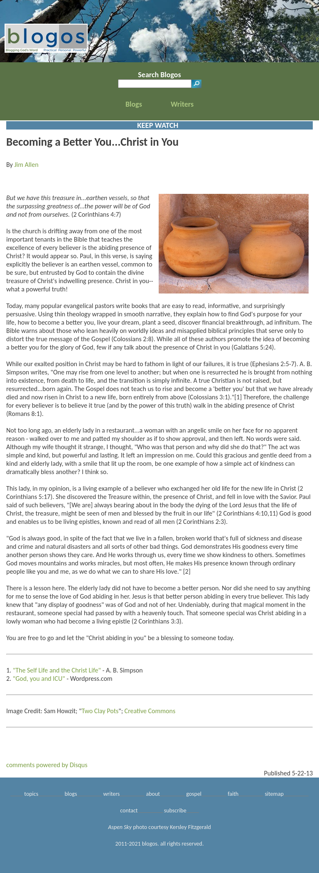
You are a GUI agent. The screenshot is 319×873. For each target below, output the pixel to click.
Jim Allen (26, 165)
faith (233, 793)
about (153, 793)
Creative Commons (150, 711)
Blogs (133, 104)
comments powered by (47, 765)
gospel (193, 793)
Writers (182, 104)
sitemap (274, 793)
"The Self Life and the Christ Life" (57, 670)
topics (31, 793)
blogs (70, 793)
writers (111, 793)
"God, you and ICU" (39, 678)
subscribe (175, 810)
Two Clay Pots (99, 711)
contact (128, 810)
